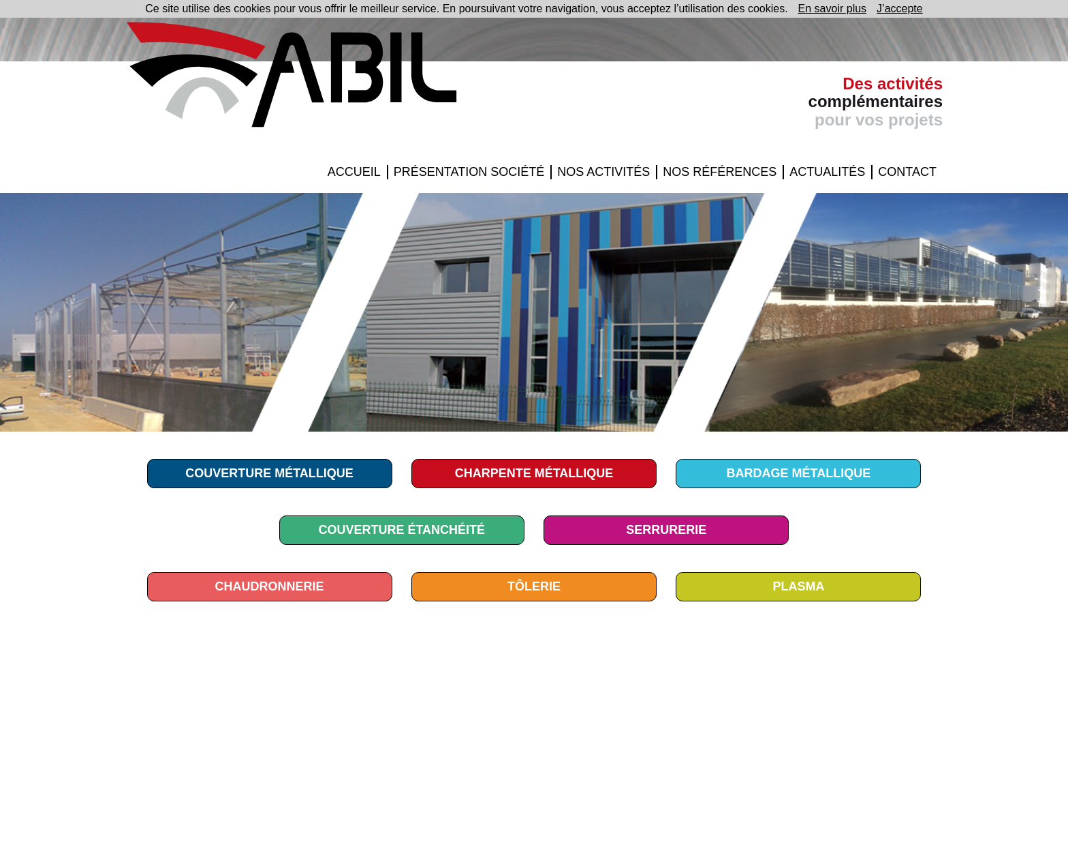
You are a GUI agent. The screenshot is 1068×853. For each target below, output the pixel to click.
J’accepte (900, 8)
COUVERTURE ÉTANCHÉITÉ (401, 530)
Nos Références (719, 172)
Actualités (827, 172)
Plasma (798, 586)
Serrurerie (666, 530)
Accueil (354, 172)
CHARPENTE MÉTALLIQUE (534, 473)
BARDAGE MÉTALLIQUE (799, 473)
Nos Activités (603, 172)
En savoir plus (832, 8)
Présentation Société (469, 172)
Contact (907, 172)
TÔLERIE (534, 586)
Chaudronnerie (269, 586)
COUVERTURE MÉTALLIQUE (269, 473)
